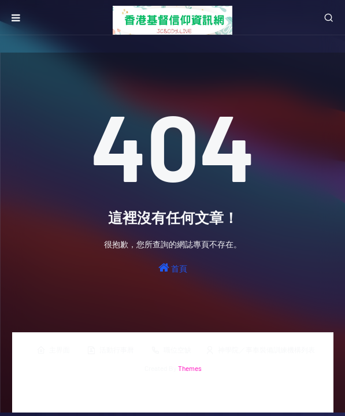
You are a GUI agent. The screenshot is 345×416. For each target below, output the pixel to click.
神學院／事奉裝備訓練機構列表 (260, 350)
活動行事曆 (110, 350)
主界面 (53, 350)
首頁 (172, 267)
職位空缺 (171, 350)
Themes (190, 368)
